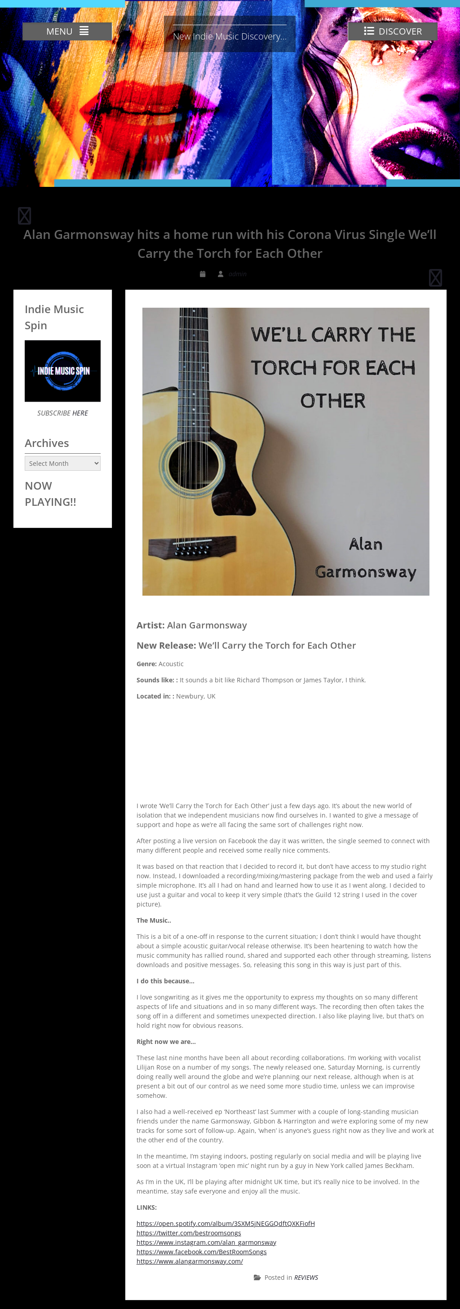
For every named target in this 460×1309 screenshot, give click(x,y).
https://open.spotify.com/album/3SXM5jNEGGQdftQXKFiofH (226, 1223)
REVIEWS (306, 1277)
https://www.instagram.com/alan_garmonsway (206, 1242)
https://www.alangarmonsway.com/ (190, 1261)
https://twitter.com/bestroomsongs (189, 1233)
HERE (79, 412)
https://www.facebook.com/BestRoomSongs (202, 1251)
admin (238, 274)
